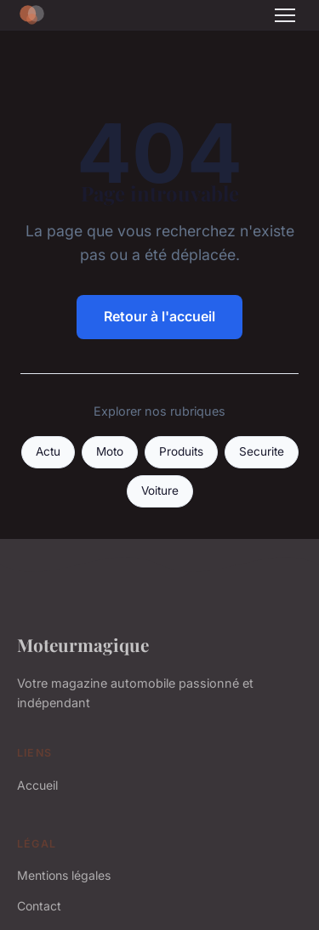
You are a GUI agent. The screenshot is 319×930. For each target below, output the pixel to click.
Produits (181, 451)
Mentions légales (64, 875)
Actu (48, 451)
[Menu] (285, 15)
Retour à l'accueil (159, 316)
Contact (39, 906)
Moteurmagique (83, 644)
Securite (261, 451)
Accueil (37, 785)
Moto (109, 451)
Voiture (160, 490)
